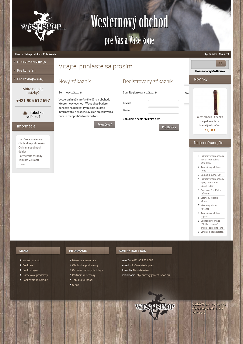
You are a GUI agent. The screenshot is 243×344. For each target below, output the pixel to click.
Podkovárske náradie (35, 280)
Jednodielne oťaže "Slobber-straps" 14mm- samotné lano (212, 224)
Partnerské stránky (30, 156)
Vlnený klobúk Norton (212, 231)
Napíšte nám (141, 270)
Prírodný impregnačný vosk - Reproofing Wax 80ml (212, 159)
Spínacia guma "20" (211, 174)
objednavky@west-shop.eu (153, 275)
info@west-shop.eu (141, 265)
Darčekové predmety (35, 275)
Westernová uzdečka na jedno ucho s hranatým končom (210, 121)
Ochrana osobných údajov (88, 270)
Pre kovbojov (27, 79)
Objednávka (210, 54)
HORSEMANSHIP (29, 62)
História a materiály (30, 139)
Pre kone (23, 70)
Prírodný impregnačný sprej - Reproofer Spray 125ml (212, 182)
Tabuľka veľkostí (35, 114)
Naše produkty (32, 54)
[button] (104, 124)
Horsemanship (31, 260)
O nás (21, 164)
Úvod (18, 54)
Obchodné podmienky (31, 143)
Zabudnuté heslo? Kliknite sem (141, 119)
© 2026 (196, 304)
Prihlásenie (49, 54)
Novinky (201, 79)
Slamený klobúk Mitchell (209, 207)
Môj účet (224, 54)
